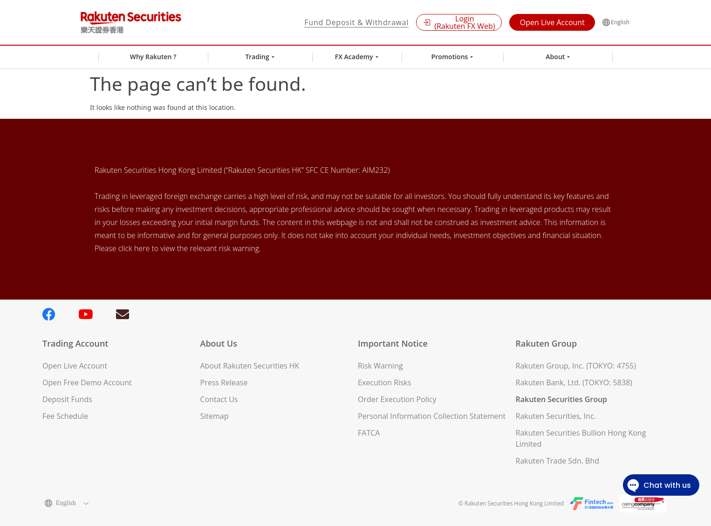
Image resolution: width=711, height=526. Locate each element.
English (615, 22)
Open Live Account (552, 22)
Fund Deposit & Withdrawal (356, 22)
